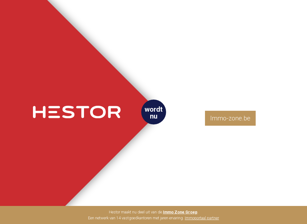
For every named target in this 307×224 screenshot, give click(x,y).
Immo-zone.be (230, 118)
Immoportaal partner (202, 218)
